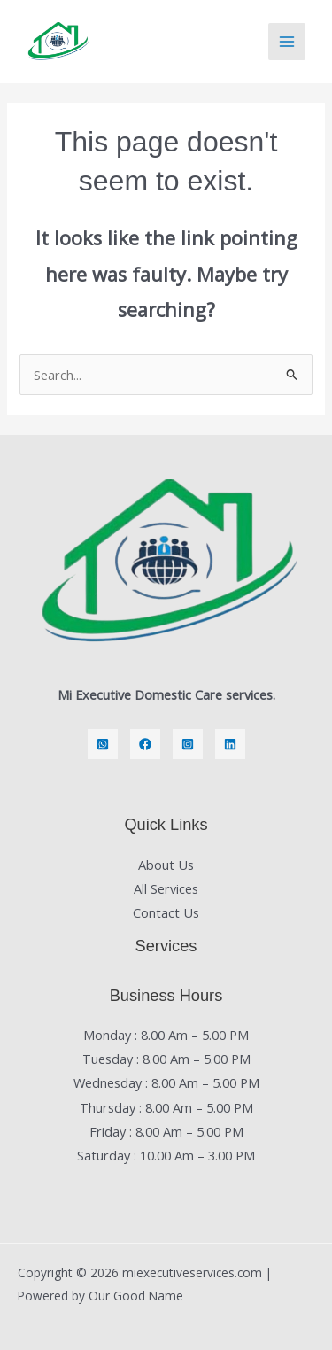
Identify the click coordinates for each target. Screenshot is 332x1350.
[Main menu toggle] (286, 41)
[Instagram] (188, 744)
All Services (166, 888)
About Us (166, 864)
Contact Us (166, 912)
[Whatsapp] (103, 744)
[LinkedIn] (230, 744)
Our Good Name (136, 1295)
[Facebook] (145, 744)
